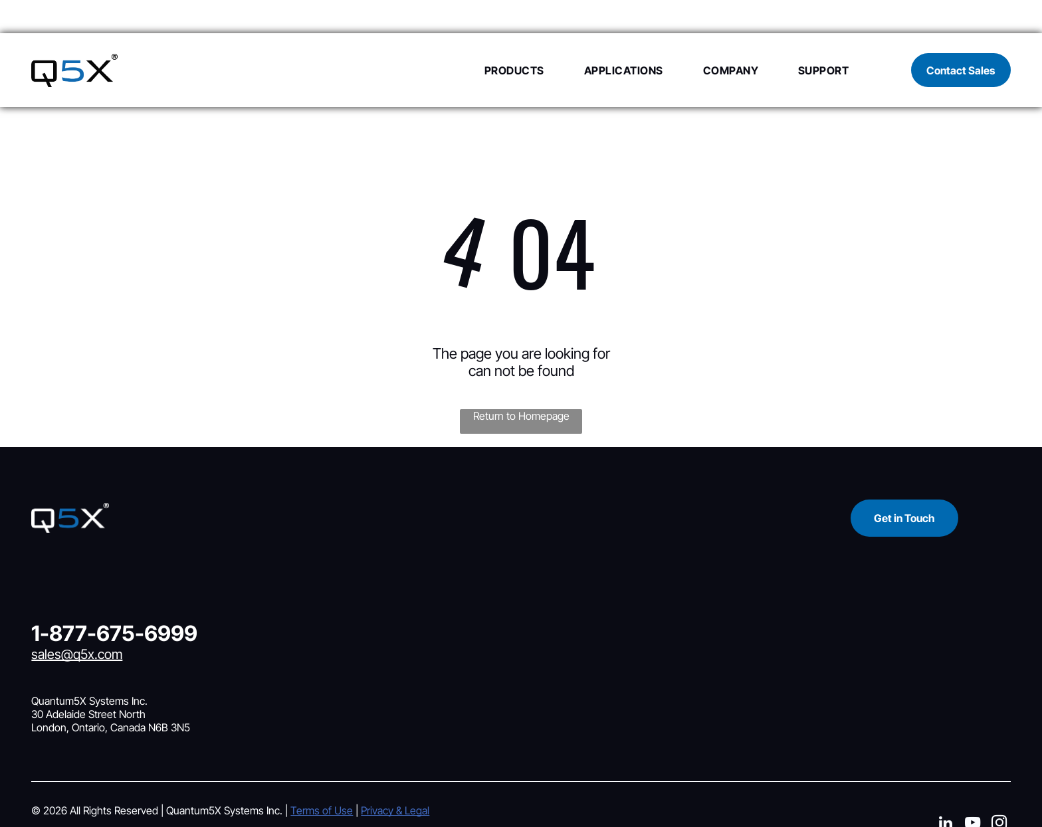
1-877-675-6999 (114, 600)
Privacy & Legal (395, 777)
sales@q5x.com (76, 621)
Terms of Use (321, 777)
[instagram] (999, 791)
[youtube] (972, 791)
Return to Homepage (521, 382)
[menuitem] (494, 36)
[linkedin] (946, 791)
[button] (494, 36)
